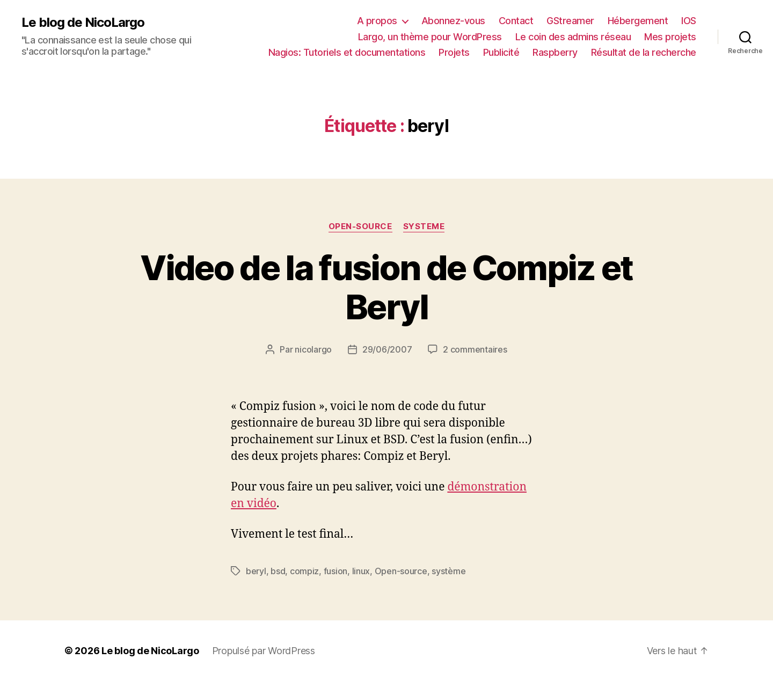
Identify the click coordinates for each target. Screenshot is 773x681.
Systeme (424, 226)
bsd (278, 571)
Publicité (501, 52)
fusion (335, 571)
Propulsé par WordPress (263, 650)
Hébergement (638, 20)
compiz (304, 571)
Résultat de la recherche (643, 52)
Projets (454, 52)
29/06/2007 (387, 349)
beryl (256, 571)
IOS (688, 20)
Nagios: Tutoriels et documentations (347, 52)
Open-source (360, 226)
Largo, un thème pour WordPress (430, 36)
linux (361, 571)
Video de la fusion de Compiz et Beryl (386, 287)
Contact (516, 20)
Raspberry (555, 52)
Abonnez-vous (453, 20)
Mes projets (670, 36)
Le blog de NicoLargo (82, 22)
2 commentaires (475, 349)
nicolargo (313, 349)
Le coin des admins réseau (573, 36)
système (448, 571)
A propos (377, 20)
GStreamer (570, 20)
